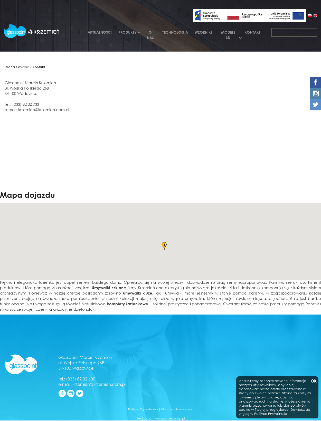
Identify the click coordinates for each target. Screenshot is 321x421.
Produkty (127, 32)
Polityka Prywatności (143, 409)
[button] (164, 246)
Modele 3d (228, 35)
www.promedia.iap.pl (169, 418)
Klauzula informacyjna (177, 409)
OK (313, 381)
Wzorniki (203, 32)
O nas (150, 35)
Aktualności (100, 32)
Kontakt (252, 32)
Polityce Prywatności (271, 414)
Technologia (175, 32)
